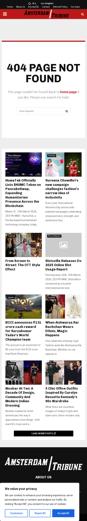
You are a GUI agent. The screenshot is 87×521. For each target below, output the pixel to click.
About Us (20, 7)
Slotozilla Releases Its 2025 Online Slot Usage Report (63, 265)
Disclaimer (33, 7)
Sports (11, 298)
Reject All (40, 513)
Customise (16, 513)
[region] (39, 502)
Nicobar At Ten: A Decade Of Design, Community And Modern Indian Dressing (20, 397)
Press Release (14, 156)
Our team (75, 7)
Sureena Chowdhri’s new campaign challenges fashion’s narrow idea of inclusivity (62, 188)
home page (68, 92)
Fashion (51, 156)
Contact (46, 7)
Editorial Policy (60, 7)
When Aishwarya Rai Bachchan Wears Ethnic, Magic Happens (62, 329)
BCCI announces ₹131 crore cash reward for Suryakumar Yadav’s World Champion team (23, 331)
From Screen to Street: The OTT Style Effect (22, 265)
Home (10, 7)
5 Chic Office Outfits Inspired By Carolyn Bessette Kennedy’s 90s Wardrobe (61, 395)
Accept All (63, 513)
